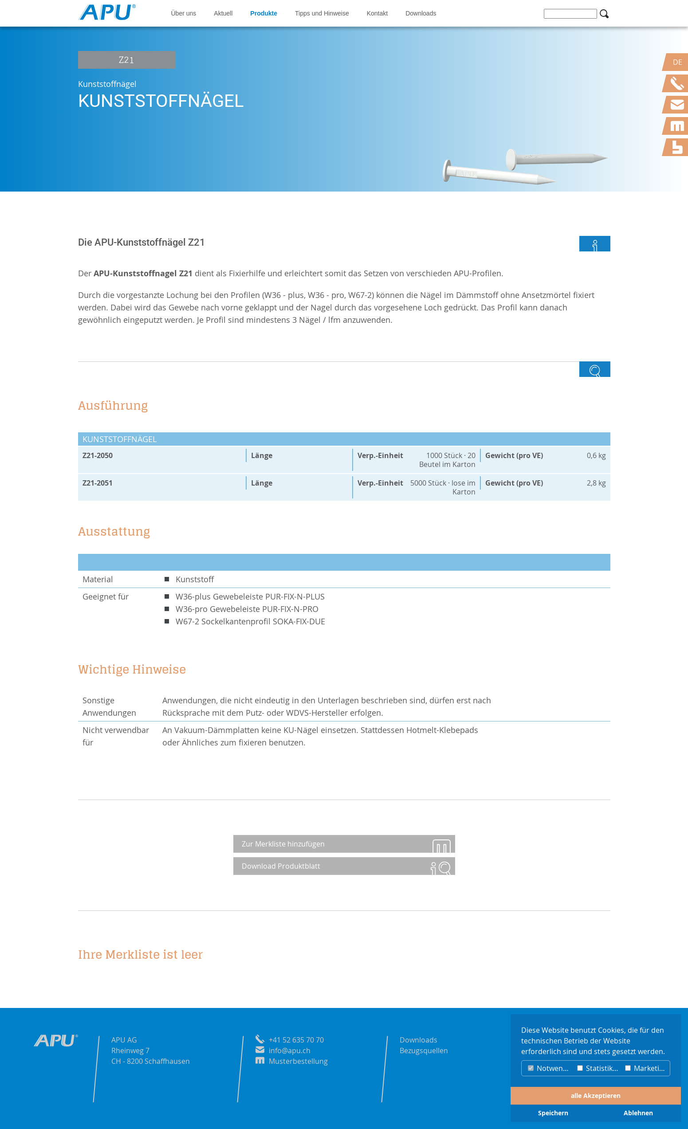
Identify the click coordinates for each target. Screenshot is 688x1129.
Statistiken (599, 1068)
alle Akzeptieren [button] (596, 1095)
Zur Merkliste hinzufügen (283, 844)
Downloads (420, 13)
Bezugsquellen (424, 1050)
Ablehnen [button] (638, 1113)
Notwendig (550, 1068)
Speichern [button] (553, 1113)
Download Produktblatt (281, 866)
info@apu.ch (290, 1050)
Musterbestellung (298, 1061)
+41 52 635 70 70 (296, 1040)
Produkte (263, 13)
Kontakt (377, 13)
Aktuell (223, 13)
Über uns (184, 13)
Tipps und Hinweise (322, 13)
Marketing (646, 1068)
